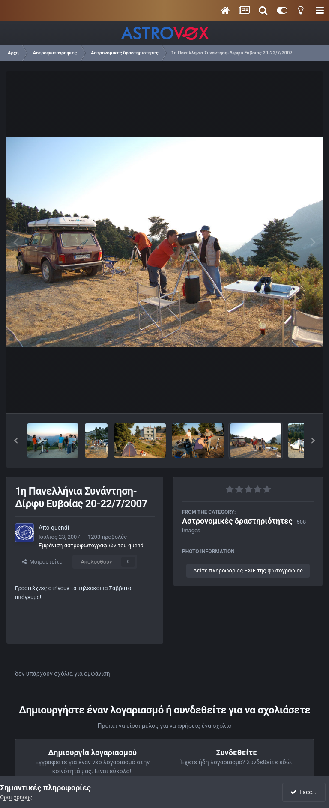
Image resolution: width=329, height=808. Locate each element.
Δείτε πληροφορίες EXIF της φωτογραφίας (248, 570)
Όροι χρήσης (16, 797)
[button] (15, 440)
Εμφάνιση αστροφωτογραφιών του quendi (92, 545)
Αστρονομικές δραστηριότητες (237, 520)
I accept (305, 792)
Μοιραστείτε (42, 561)
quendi (60, 527)
